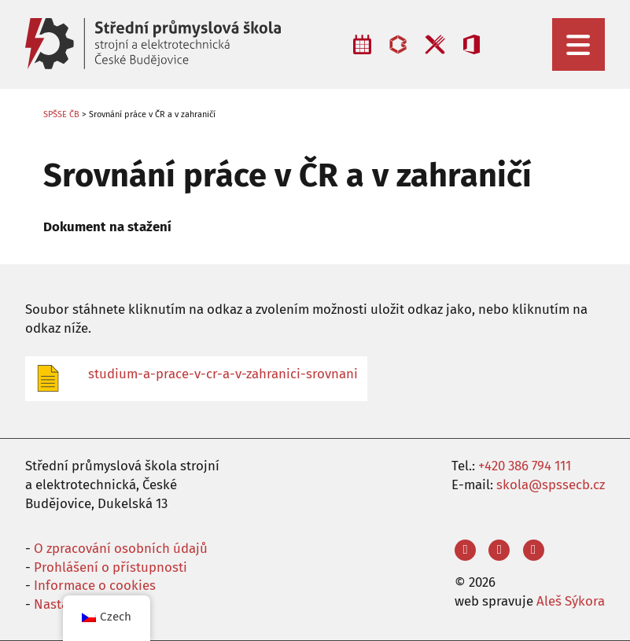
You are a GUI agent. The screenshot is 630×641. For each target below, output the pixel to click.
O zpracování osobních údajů (121, 548)
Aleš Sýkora (570, 601)
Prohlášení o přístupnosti (110, 567)
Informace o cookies (95, 585)
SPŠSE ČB (61, 114)
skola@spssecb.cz (550, 484)
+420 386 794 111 (524, 465)
